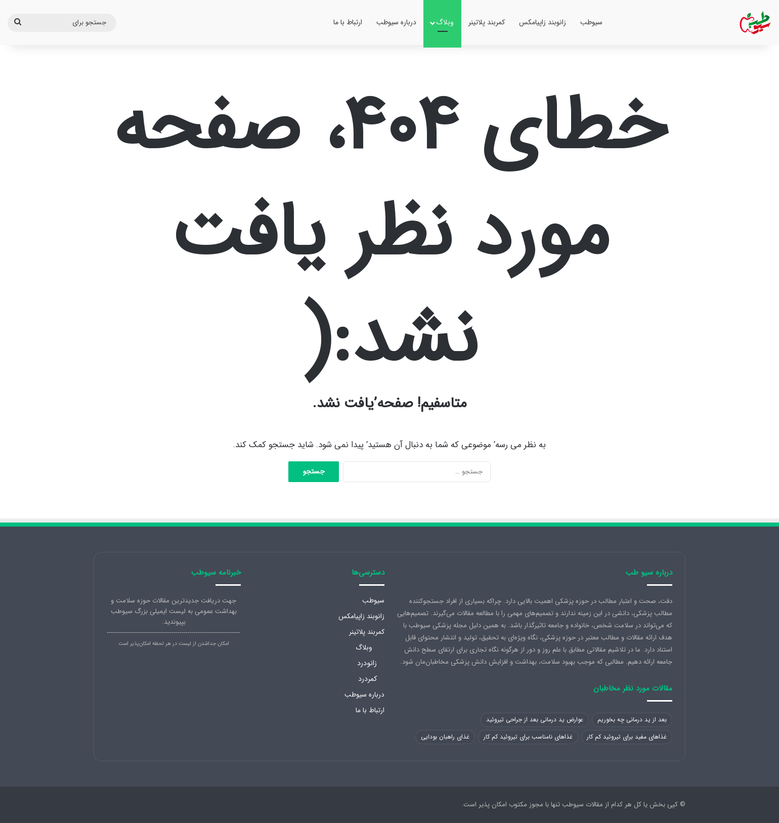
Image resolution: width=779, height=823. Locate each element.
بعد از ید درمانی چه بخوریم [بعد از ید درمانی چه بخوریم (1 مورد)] (632, 719)
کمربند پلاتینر (486, 22)
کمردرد (367, 678)
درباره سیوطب (396, 22)
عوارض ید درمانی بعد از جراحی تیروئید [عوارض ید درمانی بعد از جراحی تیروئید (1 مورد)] (534, 719)
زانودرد (367, 663)
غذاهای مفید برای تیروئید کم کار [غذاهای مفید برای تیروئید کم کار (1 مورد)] (627, 737)
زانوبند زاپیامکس (542, 22)
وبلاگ (445, 22)
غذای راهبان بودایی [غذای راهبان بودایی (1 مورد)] (445, 737)
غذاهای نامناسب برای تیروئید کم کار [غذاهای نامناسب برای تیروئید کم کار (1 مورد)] (528, 737)
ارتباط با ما (347, 22)
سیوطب (591, 22)
